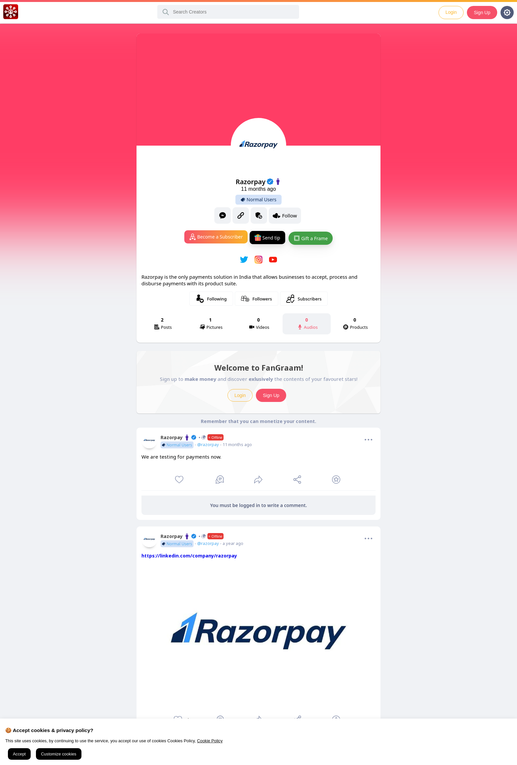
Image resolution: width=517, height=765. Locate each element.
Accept (19, 753)
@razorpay (208, 443)
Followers (256, 297)
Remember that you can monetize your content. (258, 420)
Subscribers (303, 297)
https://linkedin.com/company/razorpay (189, 554)
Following (211, 297)
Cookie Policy (210, 740)
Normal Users (258, 199)
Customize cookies (58, 753)
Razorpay (192, 436)
